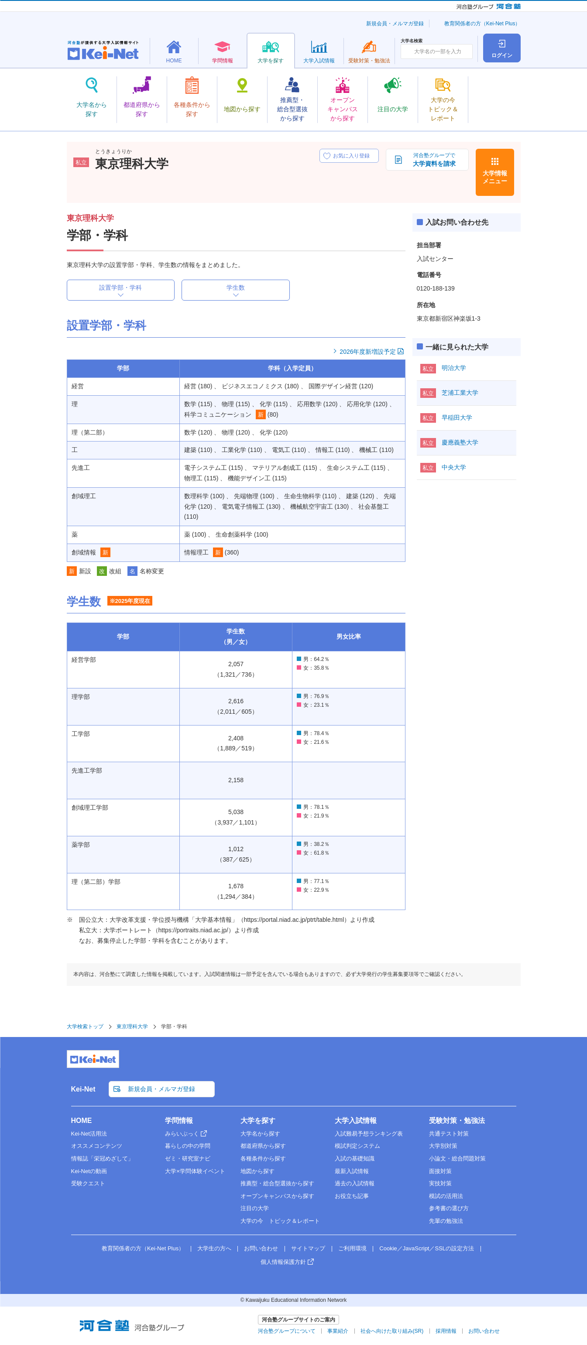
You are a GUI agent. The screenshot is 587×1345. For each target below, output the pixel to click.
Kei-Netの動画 (89, 1171)
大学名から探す (260, 1133)
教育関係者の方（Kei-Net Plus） (482, 24)
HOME (81, 1120)
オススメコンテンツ (96, 1146)
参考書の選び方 (449, 1208)
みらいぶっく (182, 1133)
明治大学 (454, 367)
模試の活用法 (446, 1196)
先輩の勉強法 (446, 1221)
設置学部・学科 (120, 287)
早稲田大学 (457, 417)
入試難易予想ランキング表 (369, 1133)
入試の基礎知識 (354, 1158)
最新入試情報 (352, 1171)
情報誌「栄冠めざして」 (102, 1158)
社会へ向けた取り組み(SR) (392, 1331)
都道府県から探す (263, 1146)
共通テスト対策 (449, 1133)
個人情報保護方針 (283, 1262)
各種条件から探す (263, 1158)
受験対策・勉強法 (457, 1120)
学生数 (236, 287)
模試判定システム (357, 1146)
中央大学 (454, 467)
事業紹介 (337, 1331)
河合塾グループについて (287, 1331)
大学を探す (257, 1120)
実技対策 (440, 1183)
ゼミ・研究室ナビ (187, 1158)
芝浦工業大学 (460, 392)
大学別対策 (443, 1146)
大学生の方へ (214, 1248)
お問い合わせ (261, 1248)
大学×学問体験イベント (195, 1171)
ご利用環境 (352, 1248)
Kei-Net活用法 (89, 1133)
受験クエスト (88, 1183)
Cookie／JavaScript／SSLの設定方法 (426, 1248)
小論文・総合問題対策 (457, 1158)
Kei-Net (83, 1089)
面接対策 (440, 1171)
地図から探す (257, 1171)
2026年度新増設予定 (368, 351)
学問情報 (179, 1120)
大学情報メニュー (495, 177)
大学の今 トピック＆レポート (280, 1221)
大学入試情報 (356, 1120)
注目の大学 (254, 1208)
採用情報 (446, 1331)
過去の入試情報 (354, 1183)
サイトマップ (308, 1248)
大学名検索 (411, 41)
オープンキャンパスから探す (277, 1196)
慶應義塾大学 (460, 442)
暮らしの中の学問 (187, 1146)
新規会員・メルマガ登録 (395, 24)
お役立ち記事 (352, 1196)
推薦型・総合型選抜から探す (277, 1183)
